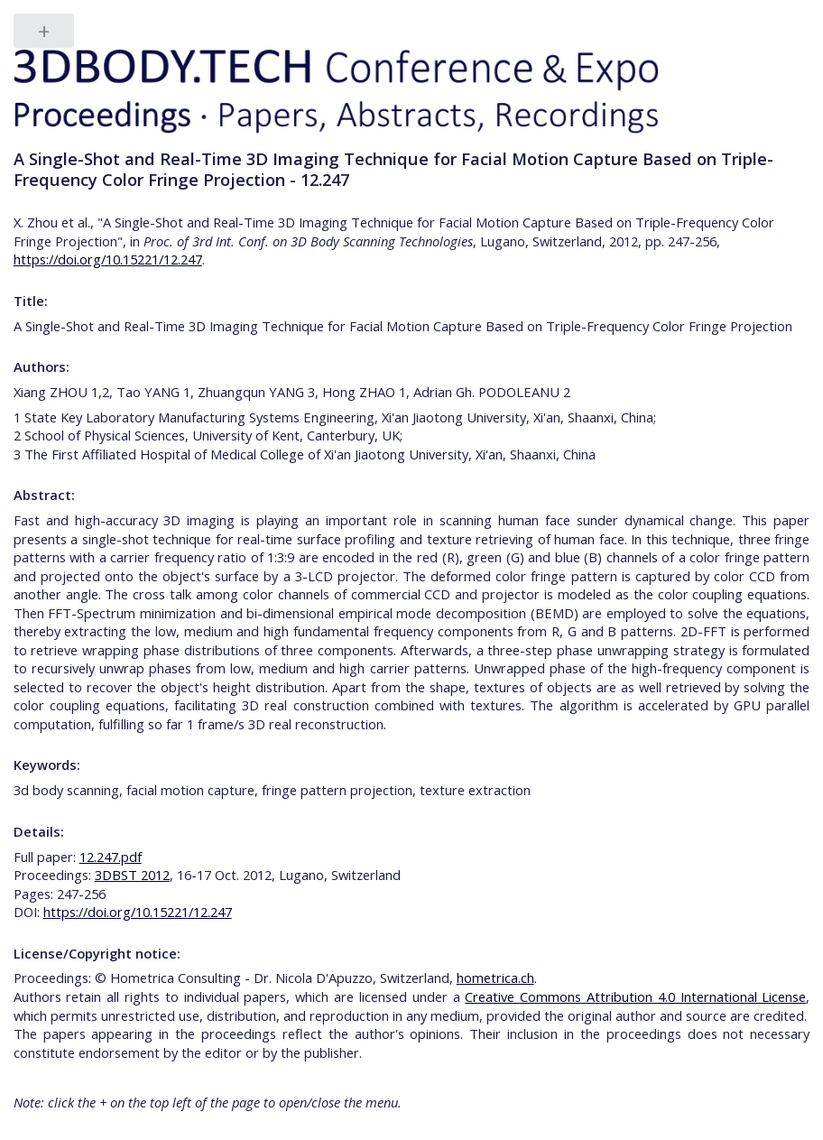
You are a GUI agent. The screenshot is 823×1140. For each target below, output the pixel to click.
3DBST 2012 (132, 875)
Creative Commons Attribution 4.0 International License (635, 996)
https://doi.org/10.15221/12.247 (108, 259)
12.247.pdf (110, 857)
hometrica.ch (495, 978)
